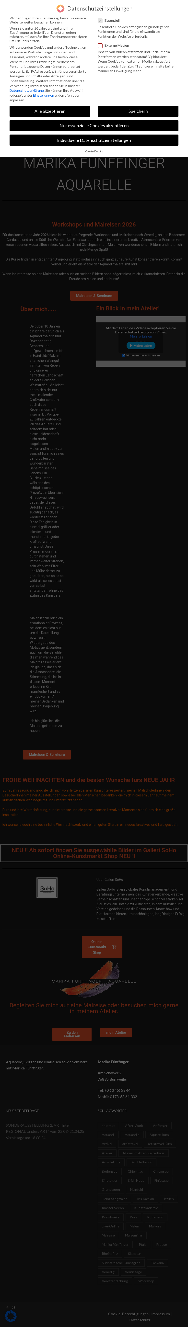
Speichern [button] (138, 109)
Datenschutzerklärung (27, 89)
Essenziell (110, 19)
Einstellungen (43, 93)
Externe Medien (115, 44)
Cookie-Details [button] (94, 149)
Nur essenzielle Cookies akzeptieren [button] (94, 124)
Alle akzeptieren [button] (50, 109)
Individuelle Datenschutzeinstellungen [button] (94, 138)
